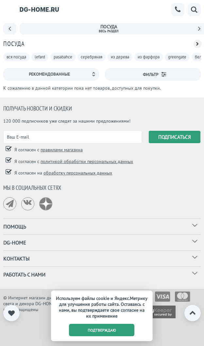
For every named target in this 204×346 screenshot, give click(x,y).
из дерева (120, 57)
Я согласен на (62, 173)
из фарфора (149, 57)
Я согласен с (48, 150)
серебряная (91, 57)
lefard (40, 57)
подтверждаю (102, 330)
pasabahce (63, 57)
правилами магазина (62, 150)
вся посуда (16, 57)
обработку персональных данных (77, 173)
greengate (177, 57)
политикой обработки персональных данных (87, 161)
